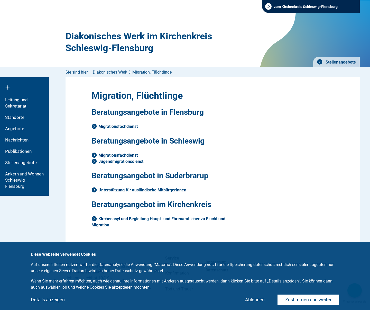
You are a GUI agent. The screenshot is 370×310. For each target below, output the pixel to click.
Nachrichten (17, 140)
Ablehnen (255, 299)
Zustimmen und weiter (308, 299)
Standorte (14, 117)
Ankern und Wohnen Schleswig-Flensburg (24, 180)
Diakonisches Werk (110, 72)
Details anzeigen (48, 299)
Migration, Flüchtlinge (152, 72)
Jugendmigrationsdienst (120, 161)
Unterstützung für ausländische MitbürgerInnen (142, 190)
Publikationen (18, 151)
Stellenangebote (340, 62)
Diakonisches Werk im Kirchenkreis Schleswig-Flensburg (139, 42)
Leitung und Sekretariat (16, 103)
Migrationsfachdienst (118, 126)
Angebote (14, 128)
